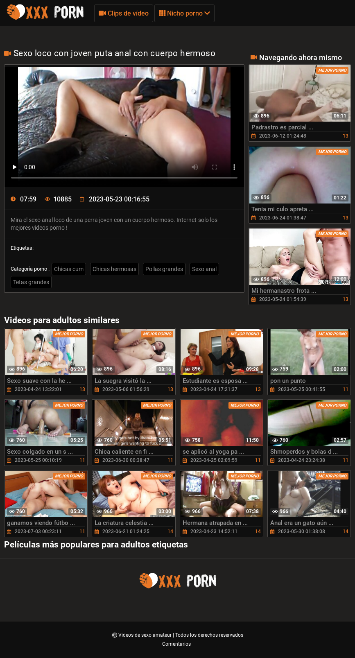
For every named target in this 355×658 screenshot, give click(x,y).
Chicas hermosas (114, 269)
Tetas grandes (31, 282)
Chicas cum (69, 269)
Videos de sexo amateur (145, 635)
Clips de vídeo (124, 13)
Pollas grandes (164, 269)
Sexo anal (204, 269)
